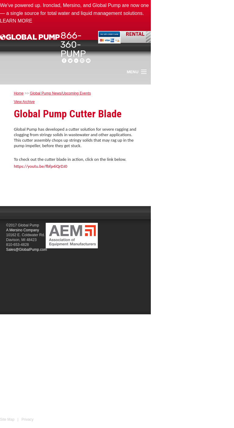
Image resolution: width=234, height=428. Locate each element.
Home (18, 93)
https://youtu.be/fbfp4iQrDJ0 (40, 166)
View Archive (24, 102)
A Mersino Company (22, 230)
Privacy (27, 419)
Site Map (7, 419)
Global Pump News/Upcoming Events (60, 93)
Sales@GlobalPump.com (26, 249)
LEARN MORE (16, 20)
